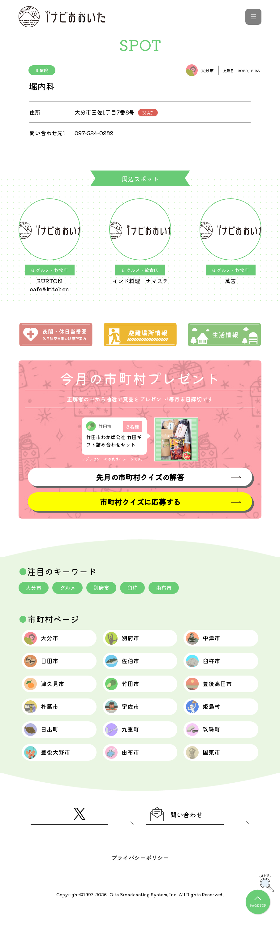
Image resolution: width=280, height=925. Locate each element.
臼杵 (137, 588)
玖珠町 (206, 741)
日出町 (45, 741)
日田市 (45, 665)
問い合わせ (181, 831)
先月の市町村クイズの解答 (140, 477)
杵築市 (45, 716)
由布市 (170, 588)
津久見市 (48, 691)
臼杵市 (206, 665)
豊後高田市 (213, 691)
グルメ (69, 588)
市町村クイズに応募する (140, 502)
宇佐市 (126, 716)
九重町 (126, 741)
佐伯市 (126, 665)
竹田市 (126, 691)
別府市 (105, 588)
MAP (147, 113)
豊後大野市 (51, 767)
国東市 (206, 767)
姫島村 (206, 716)
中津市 (206, 640)
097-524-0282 (95, 133)
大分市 (34, 588)
